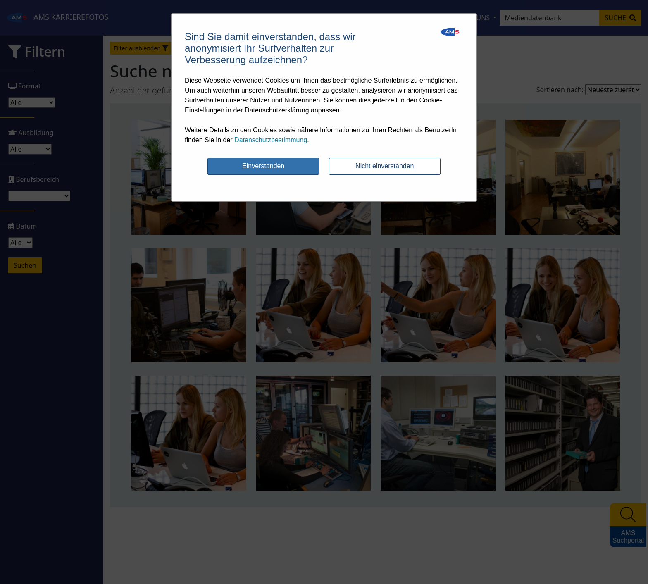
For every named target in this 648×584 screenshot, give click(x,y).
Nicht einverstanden (384, 165)
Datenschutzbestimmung (270, 139)
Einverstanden (263, 165)
